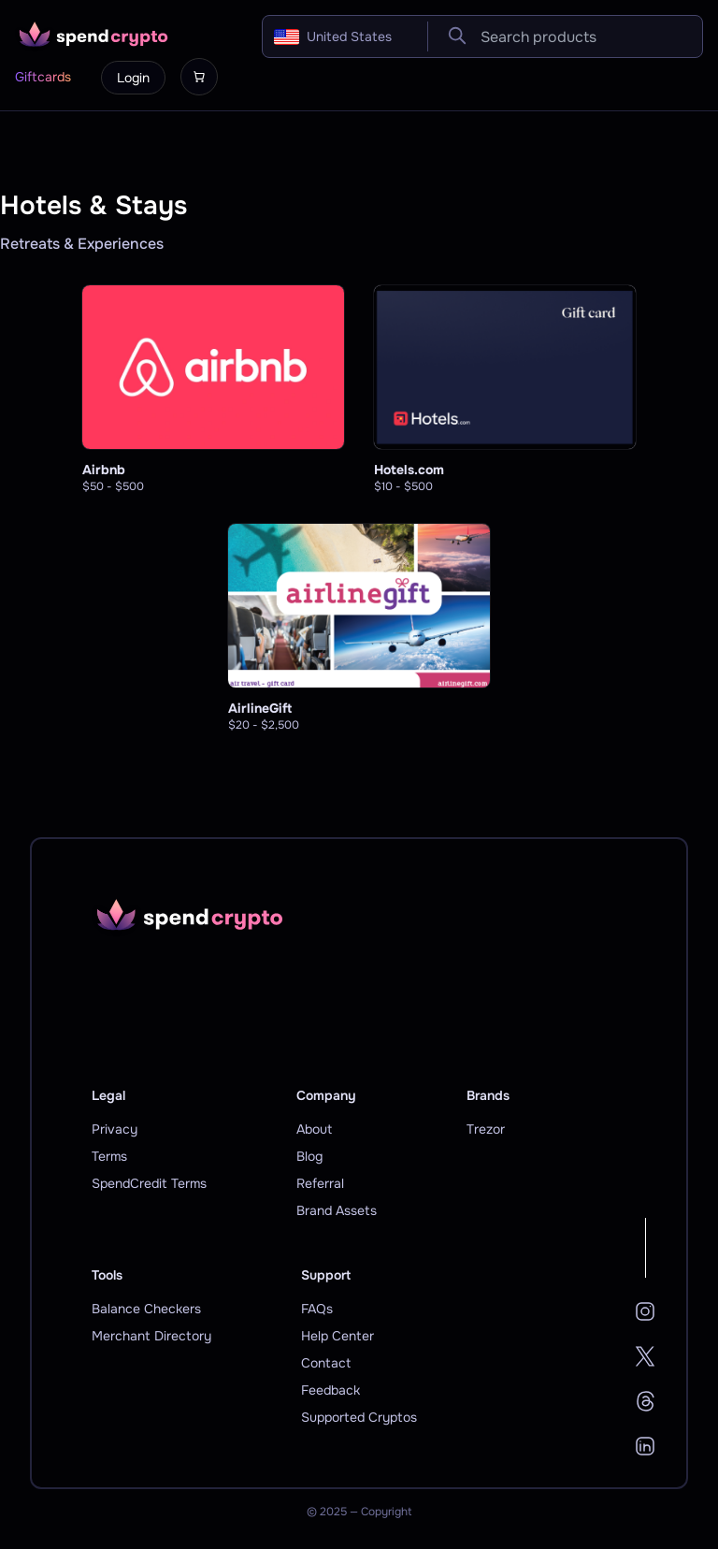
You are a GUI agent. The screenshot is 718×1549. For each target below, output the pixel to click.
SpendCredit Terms (149, 1183)
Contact (326, 1362)
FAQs (317, 1308)
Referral (320, 1183)
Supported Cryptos (359, 1417)
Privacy (114, 1129)
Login (133, 77)
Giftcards (43, 76)
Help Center (337, 1335)
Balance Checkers (146, 1308)
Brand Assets (336, 1210)
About (314, 1129)
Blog (309, 1156)
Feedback (330, 1390)
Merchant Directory (151, 1335)
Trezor (486, 1129)
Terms (109, 1156)
